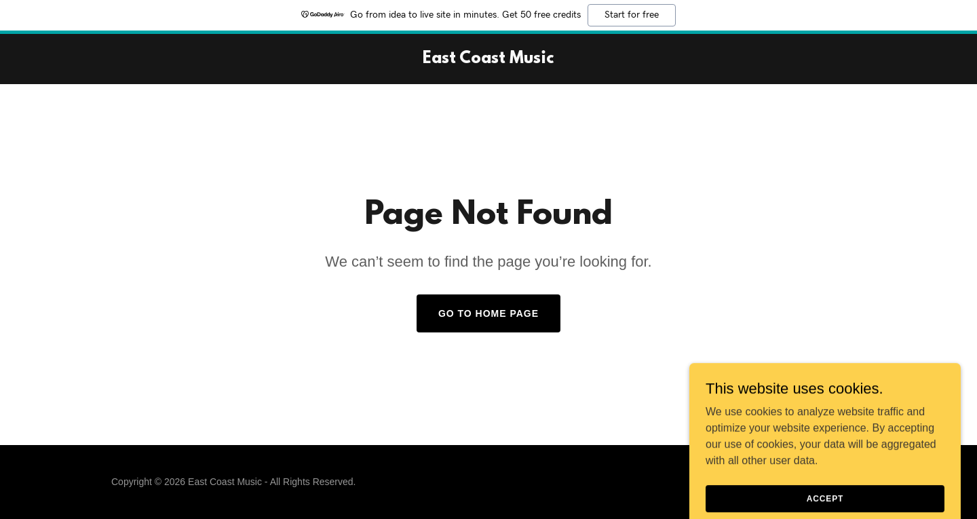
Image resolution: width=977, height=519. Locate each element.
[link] (488, 59)
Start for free (632, 15)
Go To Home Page (488, 313)
